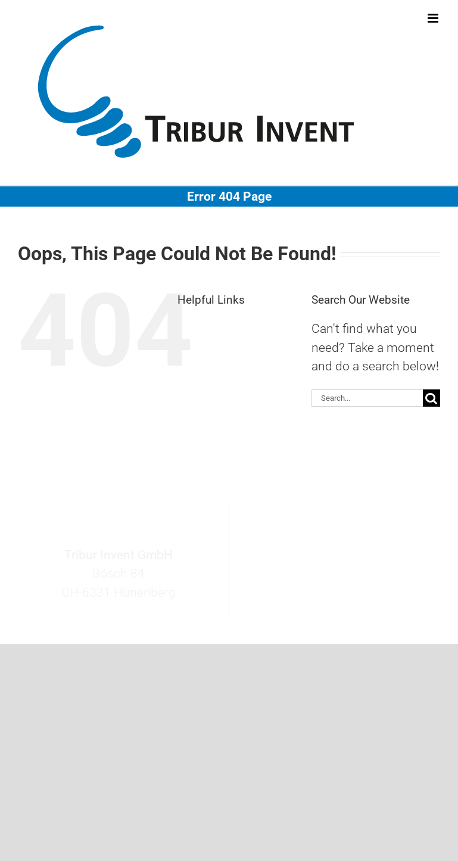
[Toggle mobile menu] (434, 18)
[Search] (431, 398)
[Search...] (367, 398)
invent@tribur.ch (348, 561)
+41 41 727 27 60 (348, 580)
